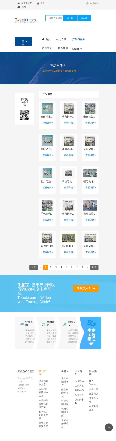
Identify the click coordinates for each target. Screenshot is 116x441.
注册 (22, 6)
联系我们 (63, 47)
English (76, 49)
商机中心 (79, 390)
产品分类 (23, 43)
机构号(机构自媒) (65, 412)
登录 (41, 3)
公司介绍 (61, 39)
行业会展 (79, 395)
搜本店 (84, 18)
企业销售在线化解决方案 (43, 403)
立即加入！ (86, 288)
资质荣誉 (47, 47)
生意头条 (79, 385)
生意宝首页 (25, 3)
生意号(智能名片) (65, 381)
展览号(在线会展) (65, 423)
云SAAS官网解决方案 (43, 392)
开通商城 (93, 393)
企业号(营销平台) (65, 392)
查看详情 (48, 122)
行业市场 (79, 381)
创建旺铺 (93, 389)
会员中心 (92, 3)
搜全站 (70, 18)
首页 (46, 39)
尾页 (94, 267)
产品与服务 (78, 39)
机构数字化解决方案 (43, 415)
